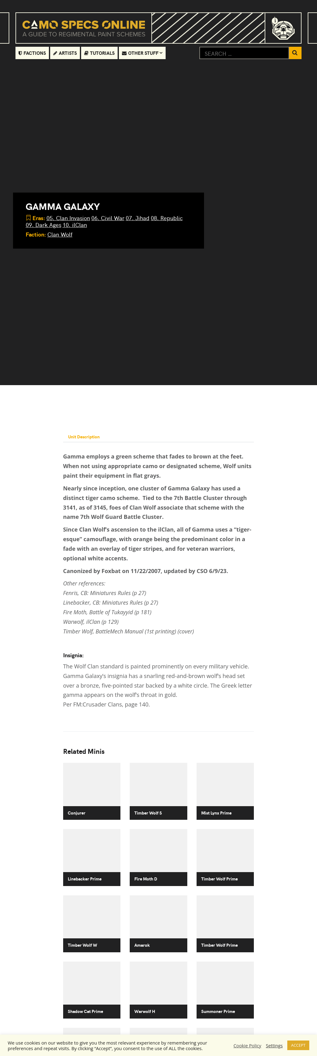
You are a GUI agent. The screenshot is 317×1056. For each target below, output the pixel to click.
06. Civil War (107, 218)
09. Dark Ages (43, 224)
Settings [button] (274, 1045)
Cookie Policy (247, 1045)
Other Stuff (140, 53)
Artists (65, 53)
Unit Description (84, 436)
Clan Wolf (59, 234)
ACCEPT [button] (298, 1045)
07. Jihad (138, 218)
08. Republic (167, 218)
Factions (32, 53)
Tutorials (99, 53)
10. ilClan (75, 224)
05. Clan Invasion (68, 218)
